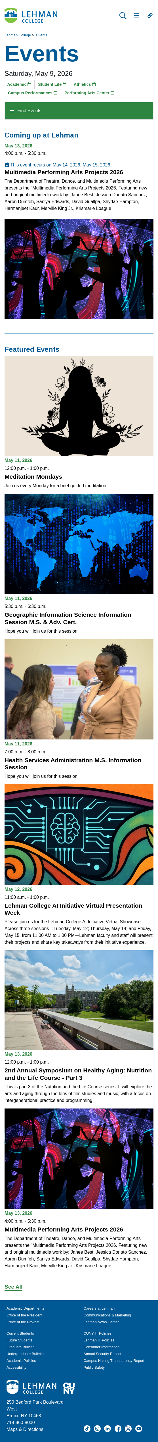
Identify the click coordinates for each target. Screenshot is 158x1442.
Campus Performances (32, 93)
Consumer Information (102, 1347)
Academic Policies (21, 1360)
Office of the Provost (23, 1322)
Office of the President (24, 1315)
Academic (19, 84)
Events (41, 35)
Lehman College (18, 35)
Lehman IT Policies (99, 1340)
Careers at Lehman (99, 1308)
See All (13, 1287)
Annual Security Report (102, 1354)
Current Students (20, 1333)
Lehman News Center (101, 1322)
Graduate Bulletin (21, 1347)
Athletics (85, 84)
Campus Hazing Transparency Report (114, 1360)
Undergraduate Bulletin (25, 1354)
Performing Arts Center (89, 93)
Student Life (52, 84)
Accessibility (16, 1367)
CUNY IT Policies (97, 1333)
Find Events (25, 110)
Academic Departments (25, 1308)
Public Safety (94, 1367)
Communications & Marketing (107, 1315)
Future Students (19, 1340)
